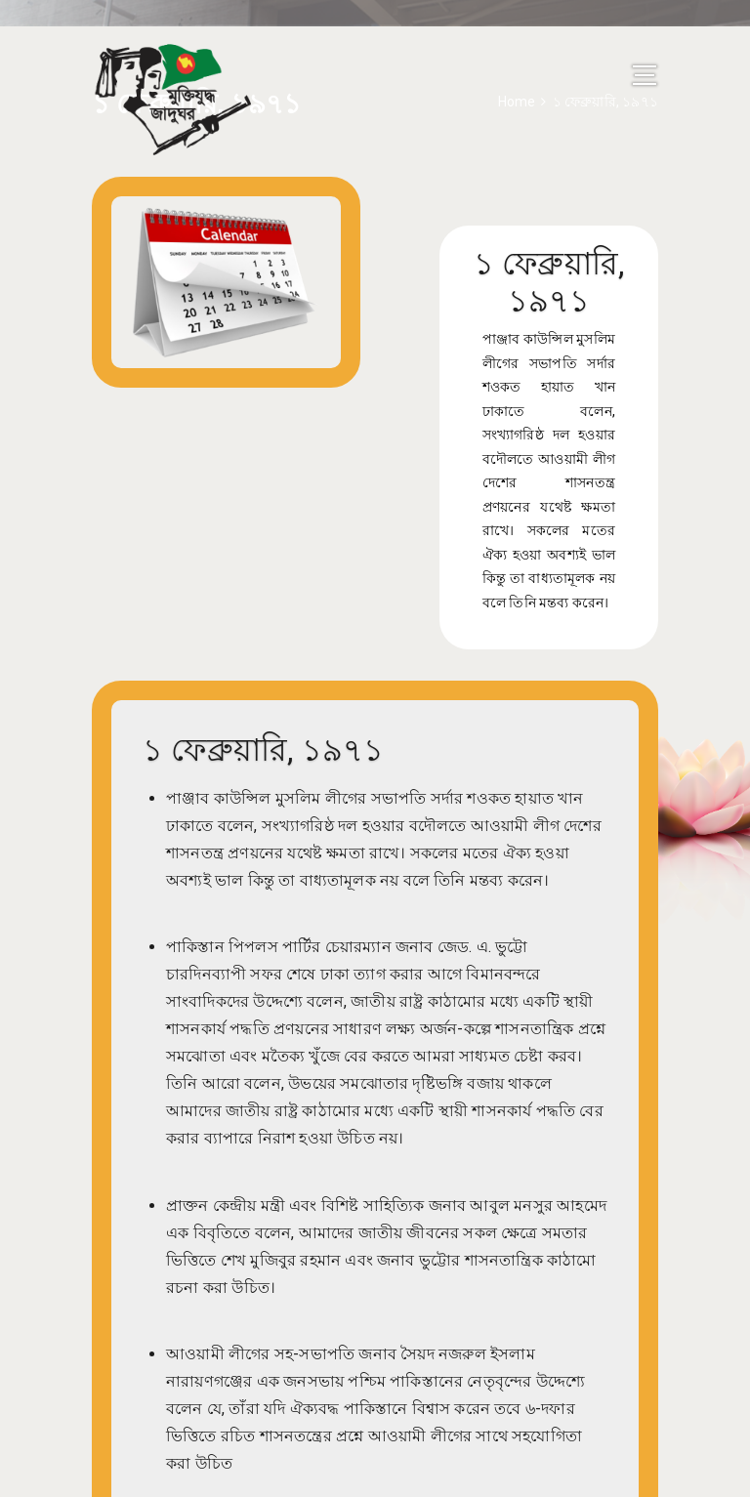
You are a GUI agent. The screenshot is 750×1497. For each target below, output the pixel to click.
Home (517, 101)
